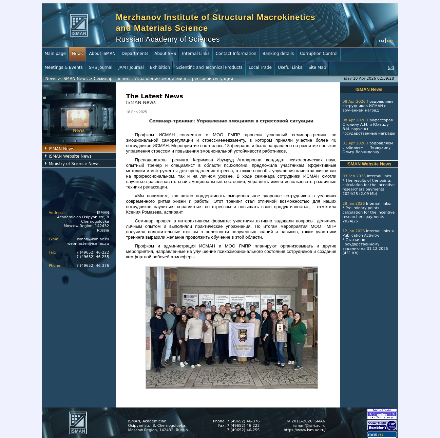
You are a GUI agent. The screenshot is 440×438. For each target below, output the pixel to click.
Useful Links (290, 67)
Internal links (379, 176)
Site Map (317, 67)
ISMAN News (75, 78)
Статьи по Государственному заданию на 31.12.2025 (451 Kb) (365, 246)
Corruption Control (319, 53)
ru (381, 40)
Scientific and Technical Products (209, 67)
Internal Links (196, 53)
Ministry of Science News (74, 163)
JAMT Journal (131, 67)
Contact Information (236, 53)
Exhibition (160, 67)
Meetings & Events (64, 67)
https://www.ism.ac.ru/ (304, 430)
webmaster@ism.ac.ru (88, 243)
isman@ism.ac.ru (93, 239)
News (77, 53)
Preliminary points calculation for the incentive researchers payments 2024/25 (369, 214)
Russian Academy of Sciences (168, 39)
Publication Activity (360, 235)
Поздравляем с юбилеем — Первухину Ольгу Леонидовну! (368, 147)
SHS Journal (101, 67)
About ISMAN (102, 53)
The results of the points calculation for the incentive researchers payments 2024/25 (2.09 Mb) (369, 187)
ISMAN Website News (70, 156)
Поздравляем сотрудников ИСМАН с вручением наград (368, 106)
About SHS (165, 53)
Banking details (278, 53)
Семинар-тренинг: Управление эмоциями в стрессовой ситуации (163, 78)
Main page (55, 53)
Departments (134, 53)
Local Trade (260, 67)
